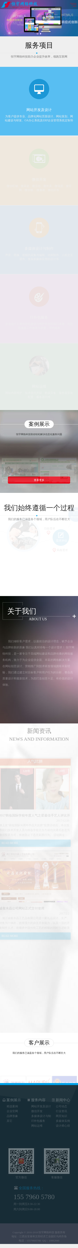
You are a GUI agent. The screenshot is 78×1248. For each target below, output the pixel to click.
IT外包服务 (38, 1119)
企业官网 (12, 1109)
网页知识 (61, 1114)
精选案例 (12, 1104)
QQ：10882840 (50, 1242)
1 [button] (37, 34)
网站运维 (37, 1123)
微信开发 (37, 1109)
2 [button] (40, 34)
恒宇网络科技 (46, 1233)
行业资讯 (61, 1109)
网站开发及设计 (41, 1104)
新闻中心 (61, 1098)
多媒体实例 (63, 1119)
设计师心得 (63, 1123)
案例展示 (12, 1098)
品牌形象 (12, 1114)
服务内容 (36, 1098)
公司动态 (61, 1104)
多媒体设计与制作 (41, 1115)
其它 (9, 1119)
